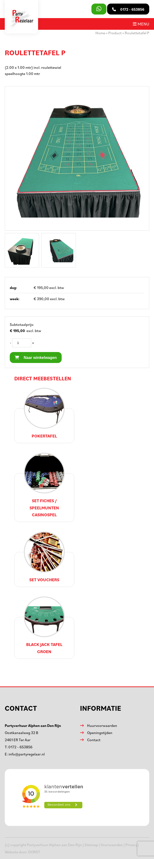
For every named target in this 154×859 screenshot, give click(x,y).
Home (100, 32)
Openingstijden (99, 732)
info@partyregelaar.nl (27, 754)
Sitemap (91, 844)
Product (115, 32)
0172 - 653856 (20, 747)
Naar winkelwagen (36, 358)
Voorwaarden (112, 844)
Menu (141, 23)
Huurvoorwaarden (102, 725)
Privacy (131, 844)
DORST (34, 851)
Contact (93, 739)
